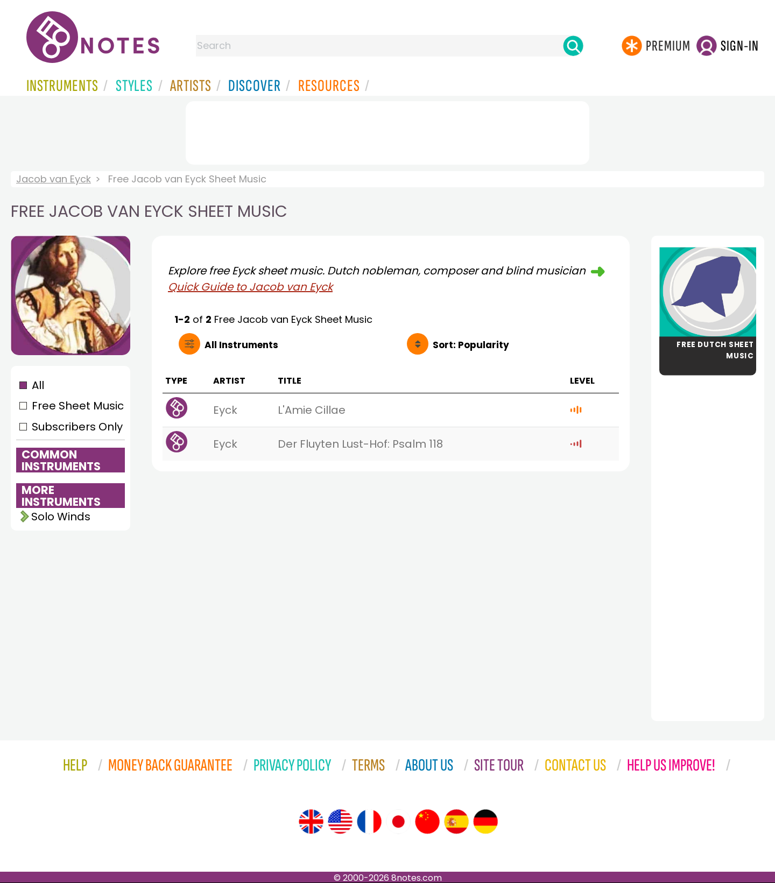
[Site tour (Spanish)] (456, 821)
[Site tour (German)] (485, 821)
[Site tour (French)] (369, 821)
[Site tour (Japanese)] (398, 821)
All (38, 385)
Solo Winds (60, 516)
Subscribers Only (77, 426)
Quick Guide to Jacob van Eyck (250, 286)
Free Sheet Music (78, 405)
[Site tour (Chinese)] (427, 821)
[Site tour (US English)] (340, 821)
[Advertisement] (387, 131)
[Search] (573, 46)
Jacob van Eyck (53, 179)
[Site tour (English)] (311, 821)
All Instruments (241, 344)
